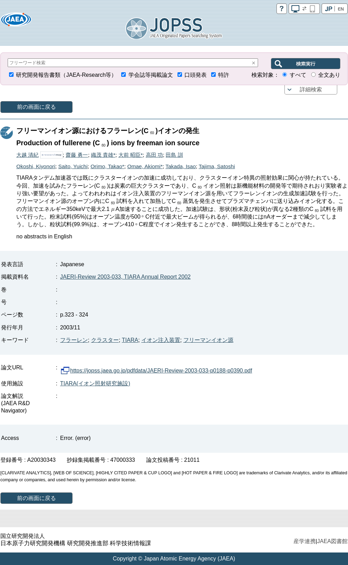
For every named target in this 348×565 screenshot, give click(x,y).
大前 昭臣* (130, 155)
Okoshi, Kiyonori (35, 166)
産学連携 (304, 541)
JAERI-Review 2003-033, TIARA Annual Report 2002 (125, 277)
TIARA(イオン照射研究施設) (95, 383)
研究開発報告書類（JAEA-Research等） (66, 75)
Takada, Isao (181, 166)
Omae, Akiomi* (145, 166)
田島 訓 (174, 155)
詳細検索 (311, 89)
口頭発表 (195, 75)
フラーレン (74, 340)
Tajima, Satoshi (217, 166)
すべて (298, 75)
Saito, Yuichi (73, 166)
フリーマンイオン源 (208, 340)
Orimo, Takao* (107, 166)
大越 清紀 (27, 155)
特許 (223, 75)
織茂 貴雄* (103, 155)
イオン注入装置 (160, 340)
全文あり (329, 75)
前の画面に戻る (36, 107)
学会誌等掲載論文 (151, 75)
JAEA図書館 (332, 541)
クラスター (105, 340)
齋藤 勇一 (77, 155)
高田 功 (154, 155)
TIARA (130, 340)
